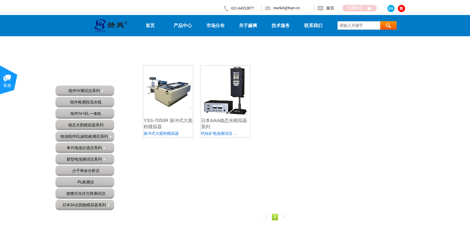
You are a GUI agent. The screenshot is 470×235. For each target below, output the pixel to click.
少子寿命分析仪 (86, 170)
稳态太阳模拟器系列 (85, 125)
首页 (150, 25)
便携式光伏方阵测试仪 (85, 193)
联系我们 (313, 25)
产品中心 (183, 25)
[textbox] (358, 25)
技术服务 (281, 25)
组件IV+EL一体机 (85, 113)
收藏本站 (355, 8)
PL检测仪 (86, 182)
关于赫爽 (248, 25)
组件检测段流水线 (86, 102)
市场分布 (215, 25)
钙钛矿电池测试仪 (216, 133)
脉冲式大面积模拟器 (161, 133)
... (235, 133)
